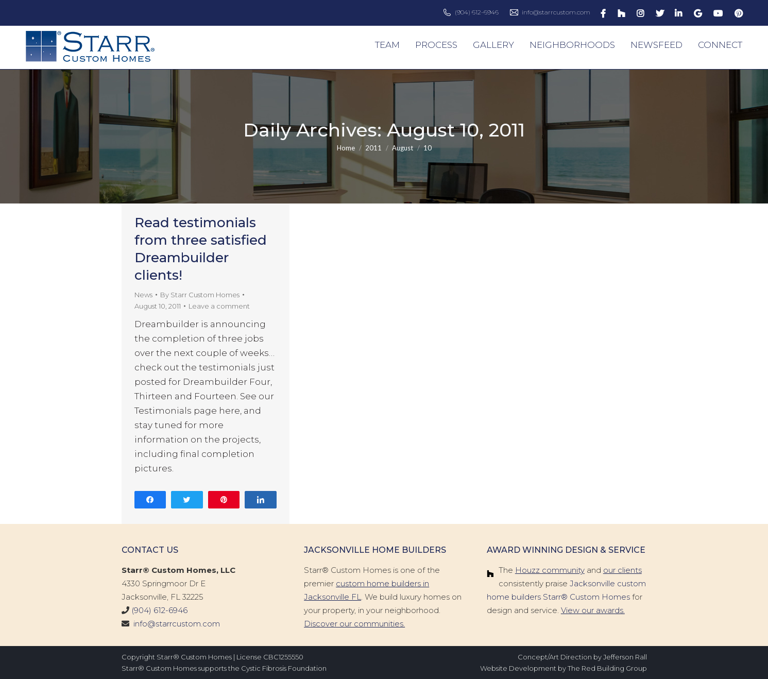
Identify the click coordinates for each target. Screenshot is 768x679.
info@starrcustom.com (556, 12)
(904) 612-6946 (477, 12)
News (143, 295)
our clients (622, 570)
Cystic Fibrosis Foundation (284, 668)
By (200, 295)
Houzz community (550, 570)
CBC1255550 (283, 657)
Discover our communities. (354, 624)
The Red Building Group (607, 668)
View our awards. (593, 610)
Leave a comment (219, 306)
